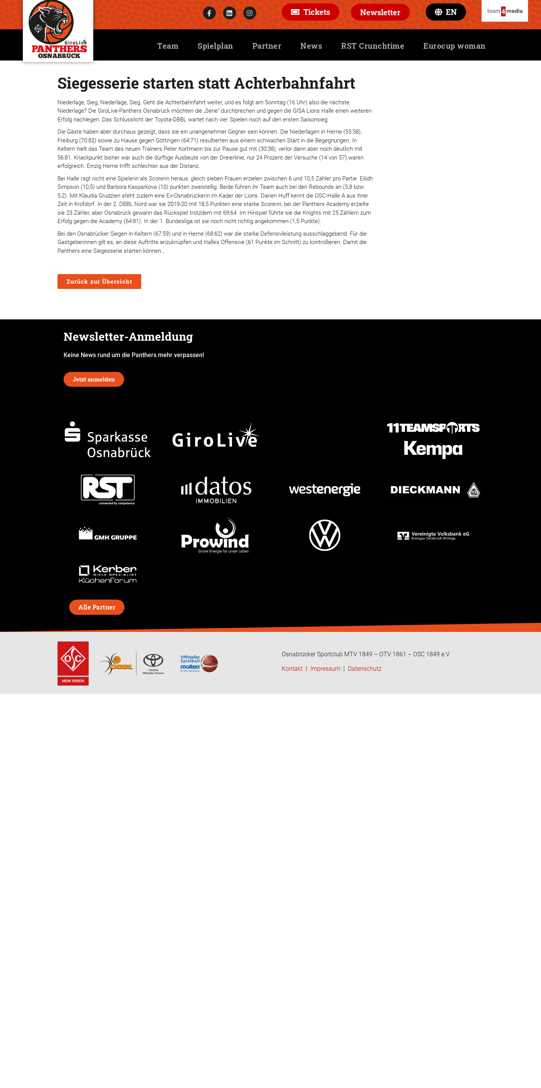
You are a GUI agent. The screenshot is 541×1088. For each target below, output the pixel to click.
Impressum (325, 668)
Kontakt (292, 668)
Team (168, 46)
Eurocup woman (454, 46)
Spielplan (215, 46)
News (311, 46)
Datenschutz (364, 668)
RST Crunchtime (372, 46)
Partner (267, 46)
